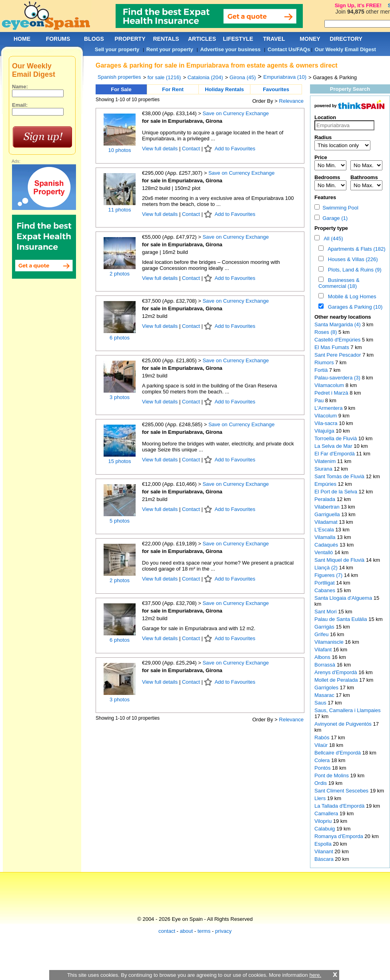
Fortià (321, 370)
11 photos (119, 210)
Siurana (324, 469)
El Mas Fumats (332, 347)
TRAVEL (274, 39)
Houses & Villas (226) (351, 259)
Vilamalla (325, 537)
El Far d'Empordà (335, 454)
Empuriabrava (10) (284, 77)
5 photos (120, 521)
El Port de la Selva (336, 492)
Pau (319, 400)
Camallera (327, 813)
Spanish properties (119, 77)
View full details (160, 149)
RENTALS (166, 39)
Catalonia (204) (205, 77)
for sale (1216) (164, 77)
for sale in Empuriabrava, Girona (182, 121)
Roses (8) (325, 332)
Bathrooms (364, 177)
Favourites (276, 89)
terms (204, 931)
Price (320, 157)
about (186, 931)
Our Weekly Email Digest (345, 49)
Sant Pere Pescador (338, 355)
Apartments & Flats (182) (355, 249)
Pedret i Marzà (332, 393)
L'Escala (324, 530)
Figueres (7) (328, 575)
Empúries (326, 484)
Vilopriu (323, 821)
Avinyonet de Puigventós (343, 724)
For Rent (172, 89)
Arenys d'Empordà (336, 672)
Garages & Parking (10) (354, 307)
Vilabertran (327, 507)
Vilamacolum (330, 385)
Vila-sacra (326, 423)
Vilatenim (325, 461)
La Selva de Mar (334, 446)
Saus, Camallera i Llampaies (347, 710)
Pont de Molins (332, 775)
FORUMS (58, 39)
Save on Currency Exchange (235, 113)
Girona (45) (243, 77)
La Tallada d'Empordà (340, 806)
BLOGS (94, 39)
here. (315, 975)
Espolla (323, 844)
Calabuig (325, 829)
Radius (323, 137)
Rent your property (169, 49)
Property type (331, 228)
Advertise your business (230, 49)
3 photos (120, 397)
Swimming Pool (336, 208)
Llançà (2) (326, 568)
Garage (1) (331, 218)
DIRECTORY (346, 39)
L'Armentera (329, 408)
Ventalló (324, 552)
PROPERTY (129, 39)
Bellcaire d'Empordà (338, 753)
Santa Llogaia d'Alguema (344, 598)
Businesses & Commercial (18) (339, 283)
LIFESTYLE (238, 39)
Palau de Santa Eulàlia (341, 619)
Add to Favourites (234, 149)
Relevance (291, 101)
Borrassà (325, 665)
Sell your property (117, 49)
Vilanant (324, 851)
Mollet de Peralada (336, 680)
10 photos (119, 150)
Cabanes (325, 590)
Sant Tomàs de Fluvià (340, 476)
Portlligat (325, 583)
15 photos (119, 461)
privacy (223, 931)
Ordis (321, 783)
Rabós (322, 737)
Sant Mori (326, 612)
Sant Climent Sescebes (342, 791)
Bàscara (324, 859)
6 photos (120, 338)
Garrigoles (327, 688)
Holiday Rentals (224, 89)
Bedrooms (327, 177)
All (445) (332, 239)
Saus (321, 703)
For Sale (121, 89)
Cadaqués (327, 545)
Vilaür (321, 745)
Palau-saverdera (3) (337, 378)
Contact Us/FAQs (289, 49)
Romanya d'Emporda (339, 836)
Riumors (324, 362)
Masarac (325, 695)
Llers (320, 798)
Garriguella (327, 514)
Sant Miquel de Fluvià (340, 560)
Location (325, 117)
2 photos (120, 274)
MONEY (310, 39)
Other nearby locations (342, 317)
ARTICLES (202, 39)
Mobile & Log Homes (350, 296)
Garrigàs (325, 627)
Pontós (323, 768)
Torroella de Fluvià (336, 438)
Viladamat (326, 522)
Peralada (325, 499)
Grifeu (322, 634)
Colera (322, 760)
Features (325, 197)
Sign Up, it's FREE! (358, 5)
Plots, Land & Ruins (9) (353, 270)
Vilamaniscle (329, 642)
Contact (191, 149)
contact (166, 931)
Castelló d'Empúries (338, 340)
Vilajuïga (325, 431)
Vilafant (323, 650)
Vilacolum (326, 416)
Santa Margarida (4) (337, 324)
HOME (22, 39)
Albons (323, 657)
